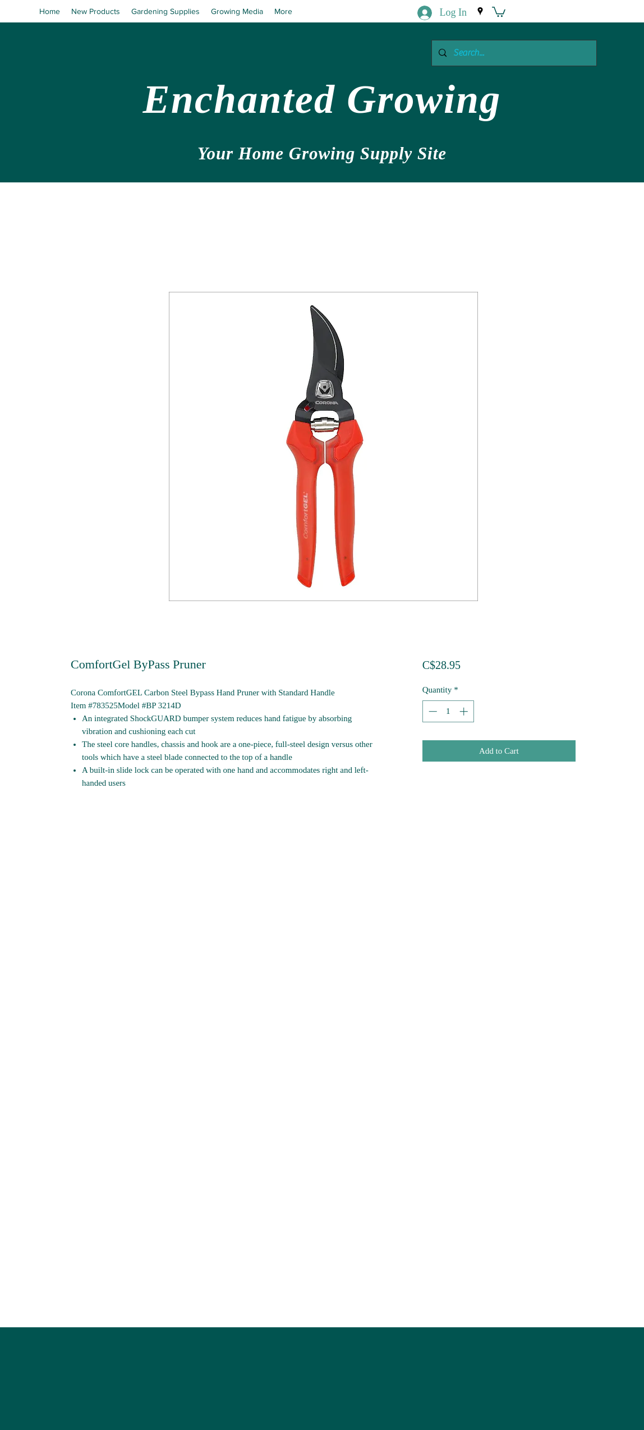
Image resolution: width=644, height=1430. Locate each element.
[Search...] (513, 53)
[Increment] (464, 711)
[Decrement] (431, 711)
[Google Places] (480, 11)
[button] (498, 11)
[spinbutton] (448, 711)
